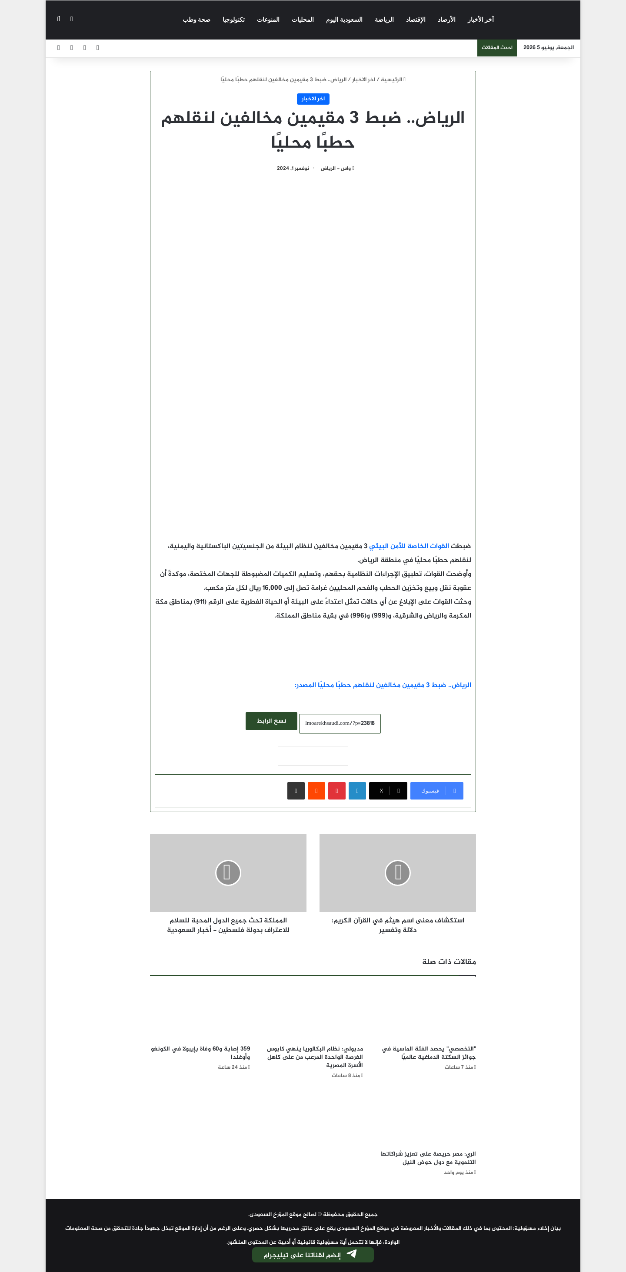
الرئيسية (393, 80)
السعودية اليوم (344, 20)
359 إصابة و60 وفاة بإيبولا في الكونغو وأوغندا (200, 1053)
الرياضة (384, 20)
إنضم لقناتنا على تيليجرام (310, 1255)
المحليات (303, 20)
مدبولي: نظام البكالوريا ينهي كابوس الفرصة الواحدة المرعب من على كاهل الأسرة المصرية (315, 1057)
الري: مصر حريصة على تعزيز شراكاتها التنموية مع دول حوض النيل (428, 1158)
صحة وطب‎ (197, 20)
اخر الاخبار (363, 80)
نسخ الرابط (271, 721)
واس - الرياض (336, 168)
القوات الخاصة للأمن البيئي (409, 546)
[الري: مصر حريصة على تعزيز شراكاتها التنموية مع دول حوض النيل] (426, 1117)
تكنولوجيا (234, 20)
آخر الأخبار (481, 20)
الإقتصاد (416, 20)
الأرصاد (447, 20)
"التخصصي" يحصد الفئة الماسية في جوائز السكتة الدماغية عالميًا (429, 1053)
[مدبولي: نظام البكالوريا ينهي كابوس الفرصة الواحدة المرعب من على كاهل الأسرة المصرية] (313, 1013)
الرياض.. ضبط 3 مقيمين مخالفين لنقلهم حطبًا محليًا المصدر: (383, 685)
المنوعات (268, 20)
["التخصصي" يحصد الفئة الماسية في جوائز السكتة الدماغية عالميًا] (426, 1013)
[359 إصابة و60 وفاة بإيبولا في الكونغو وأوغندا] (200, 1013)
